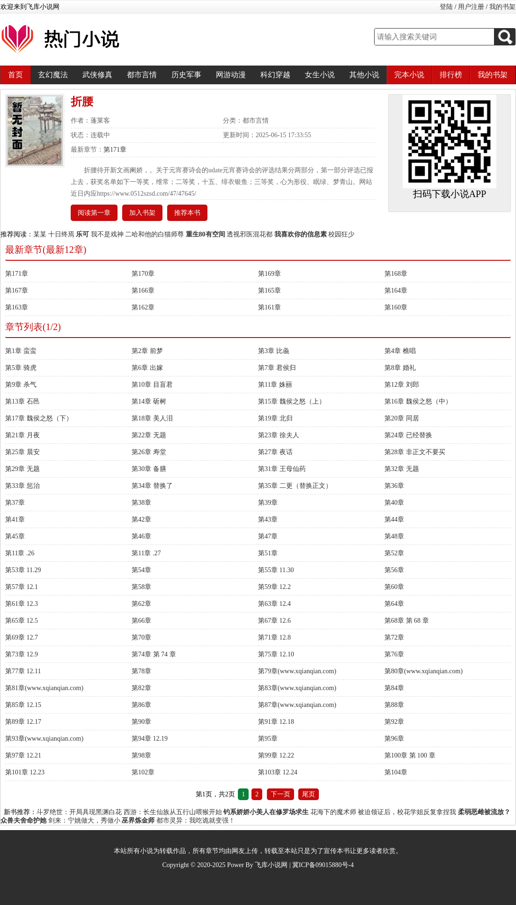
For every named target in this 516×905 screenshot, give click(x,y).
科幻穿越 (275, 75)
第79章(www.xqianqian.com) (297, 671)
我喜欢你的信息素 (300, 234)
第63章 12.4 (274, 603)
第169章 (269, 273)
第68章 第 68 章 (406, 620)
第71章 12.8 (274, 637)
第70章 (141, 637)
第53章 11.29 (23, 570)
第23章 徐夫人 (278, 435)
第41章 (15, 519)
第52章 (394, 553)
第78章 (141, 671)
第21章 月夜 (22, 435)
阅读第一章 (94, 212)
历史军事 (186, 75)
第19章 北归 (275, 418)
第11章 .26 (19, 553)
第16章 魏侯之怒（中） (418, 401)
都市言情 (142, 75)
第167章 (16, 290)
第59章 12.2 (274, 586)
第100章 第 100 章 (409, 755)
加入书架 (142, 212)
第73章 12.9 (21, 654)
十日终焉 (61, 234)
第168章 (395, 273)
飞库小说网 (271, 864)
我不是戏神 (107, 234)
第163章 (16, 307)
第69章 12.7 (21, 637)
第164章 (395, 290)
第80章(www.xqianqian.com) (423, 671)
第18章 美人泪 (152, 418)
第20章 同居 (401, 418)
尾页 (308, 794)
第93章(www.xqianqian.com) (44, 738)
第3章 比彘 (273, 350)
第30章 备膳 (149, 468)
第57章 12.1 (21, 586)
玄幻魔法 (53, 75)
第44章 (394, 519)
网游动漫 (231, 75)
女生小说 (320, 75)
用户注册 (471, 6)
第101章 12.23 (24, 772)
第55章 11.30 (276, 570)
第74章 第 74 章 (154, 654)
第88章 (394, 704)
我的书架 (502, 6)
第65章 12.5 (21, 620)
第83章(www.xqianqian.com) (297, 688)
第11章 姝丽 (275, 384)
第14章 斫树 (149, 401)
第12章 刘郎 (401, 384)
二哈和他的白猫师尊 (154, 234)
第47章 (268, 536)
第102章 (143, 772)
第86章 (141, 704)
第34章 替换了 (152, 485)
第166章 (143, 290)
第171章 (114, 149)
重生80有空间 (205, 234)
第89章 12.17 (23, 721)
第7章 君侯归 (277, 367)
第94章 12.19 (150, 738)
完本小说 (409, 75)
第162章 (143, 307)
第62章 (141, 603)
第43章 (268, 519)
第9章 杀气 (21, 384)
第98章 (141, 755)
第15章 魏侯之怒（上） (291, 401)
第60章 (394, 586)
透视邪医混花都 (250, 234)
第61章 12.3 (21, 603)
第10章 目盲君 (152, 384)
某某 (39, 234)
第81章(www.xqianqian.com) (44, 688)
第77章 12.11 (23, 671)
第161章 (269, 307)
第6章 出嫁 (147, 367)
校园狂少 (341, 234)
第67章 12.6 (274, 620)
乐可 (82, 234)
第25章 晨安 (22, 452)
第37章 (15, 502)
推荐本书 (187, 212)
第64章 (394, 603)
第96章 (394, 738)
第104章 (395, 772)
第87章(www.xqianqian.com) (297, 704)
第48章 (394, 536)
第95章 (268, 738)
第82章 (141, 688)
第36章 (394, 485)
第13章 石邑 (22, 401)
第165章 (269, 290)
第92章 (394, 721)
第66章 (141, 620)
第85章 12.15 (23, 704)
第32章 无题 (401, 468)
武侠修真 (97, 75)
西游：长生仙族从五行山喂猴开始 (173, 812)
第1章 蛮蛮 (21, 350)
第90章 (141, 721)
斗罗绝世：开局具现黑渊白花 (79, 812)
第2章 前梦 (147, 350)
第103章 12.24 (277, 772)
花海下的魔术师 (333, 812)
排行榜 (451, 75)
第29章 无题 (22, 468)
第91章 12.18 (276, 721)
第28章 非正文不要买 (414, 452)
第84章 (394, 688)
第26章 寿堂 (149, 452)
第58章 (141, 586)
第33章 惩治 (22, 485)
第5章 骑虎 (21, 367)
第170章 (143, 273)
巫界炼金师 (138, 820)
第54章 (141, 570)
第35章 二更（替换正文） (295, 485)
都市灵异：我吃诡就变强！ (195, 820)
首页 (15, 75)
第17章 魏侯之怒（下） (39, 418)
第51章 (268, 553)
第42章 (141, 519)
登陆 (446, 6)
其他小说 (364, 75)
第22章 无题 (149, 435)
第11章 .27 (146, 553)
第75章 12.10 (276, 654)
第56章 (394, 570)
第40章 (394, 502)
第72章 (394, 637)
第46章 (141, 536)
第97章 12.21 (23, 755)
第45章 (15, 536)
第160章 (395, 307)
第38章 (141, 502)
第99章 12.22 (276, 755)
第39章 (268, 502)
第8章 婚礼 (400, 367)
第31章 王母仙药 (282, 468)
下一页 (280, 794)
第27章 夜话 (275, 452)
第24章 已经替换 (408, 435)
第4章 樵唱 (400, 350)
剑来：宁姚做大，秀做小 (84, 820)
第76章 (394, 654)
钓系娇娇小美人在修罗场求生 (266, 812)
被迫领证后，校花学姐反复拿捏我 (407, 812)
